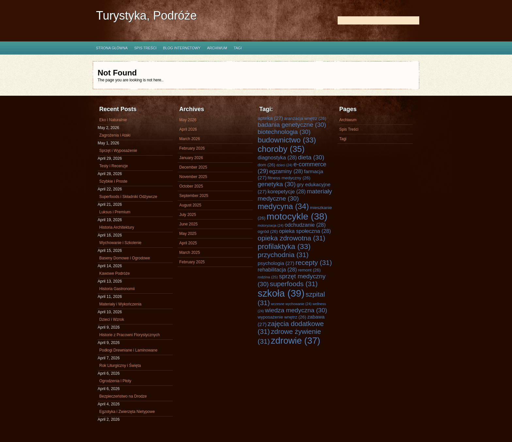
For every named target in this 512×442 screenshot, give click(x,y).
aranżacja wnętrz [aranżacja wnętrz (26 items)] (305, 118)
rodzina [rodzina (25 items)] (268, 277)
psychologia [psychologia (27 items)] (276, 263)
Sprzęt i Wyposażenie (118, 150)
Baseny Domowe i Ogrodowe (124, 258)
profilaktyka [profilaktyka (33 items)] (284, 246)
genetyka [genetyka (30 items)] (277, 184)
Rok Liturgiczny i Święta (120, 365)
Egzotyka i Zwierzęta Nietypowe (127, 411)
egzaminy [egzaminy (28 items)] (286, 171)
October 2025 (191, 186)
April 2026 (188, 129)
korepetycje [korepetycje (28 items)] (287, 191)
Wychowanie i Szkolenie (120, 242)
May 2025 (188, 233)
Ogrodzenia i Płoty (115, 381)
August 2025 (190, 205)
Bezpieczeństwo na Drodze (123, 396)
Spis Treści (145, 48)
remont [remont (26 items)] (309, 270)
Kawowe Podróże (114, 273)
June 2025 (188, 224)
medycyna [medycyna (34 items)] (283, 206)
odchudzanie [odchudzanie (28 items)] (305, 225)
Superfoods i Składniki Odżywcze (128, 196)
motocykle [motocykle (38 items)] (296, 216)
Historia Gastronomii (117, 288)
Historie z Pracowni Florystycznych (129, 335)
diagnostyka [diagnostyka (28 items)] (277, 157)
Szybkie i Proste (113, 181)
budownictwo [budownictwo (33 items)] (287, 140)
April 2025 (188, 243)
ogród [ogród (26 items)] (268, 231)
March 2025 (189, 252)
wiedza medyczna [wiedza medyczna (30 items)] (296, 310)
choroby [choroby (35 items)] (281, 149)
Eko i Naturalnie (113, 120)
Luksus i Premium (114, 212)
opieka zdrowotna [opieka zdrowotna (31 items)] (291, 238)
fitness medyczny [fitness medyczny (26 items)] (289, 177)
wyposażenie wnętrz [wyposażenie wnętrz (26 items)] (282, 317)
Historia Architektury (116, 227)
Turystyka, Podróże (146, 15)
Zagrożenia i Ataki (114, 135)
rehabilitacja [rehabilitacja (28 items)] (277, 269)
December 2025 (193, 167)
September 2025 (193, 195)
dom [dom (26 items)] (266, 164)
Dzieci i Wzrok (111, 319)
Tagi (238, 48)
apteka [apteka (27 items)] (270, 118)
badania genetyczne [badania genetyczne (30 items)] (292, 124)
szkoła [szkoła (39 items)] (281, 293)
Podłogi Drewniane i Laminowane (128, 350)
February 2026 (192, 148)
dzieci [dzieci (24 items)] (284, 165)
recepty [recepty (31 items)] (314, 262)
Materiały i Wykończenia (120, 304)
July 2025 (187, 214)
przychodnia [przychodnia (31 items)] (283, 254)
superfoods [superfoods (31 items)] (294, 283)
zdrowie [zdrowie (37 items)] (295, 341)
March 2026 (189, 139)
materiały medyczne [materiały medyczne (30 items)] (295, 195)
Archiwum (217, 48)
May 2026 (188, 120)
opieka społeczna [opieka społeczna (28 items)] (305, 231)
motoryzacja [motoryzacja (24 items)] (270, 225)
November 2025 (193, 176)
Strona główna (112, 48)
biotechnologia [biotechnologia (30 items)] (284, 131)
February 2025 (192, 262)
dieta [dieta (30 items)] (311, 157)
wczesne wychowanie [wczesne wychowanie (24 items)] (291, 304)
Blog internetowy (181, 48)
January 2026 (191, 158)
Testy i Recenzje (113, 166)
